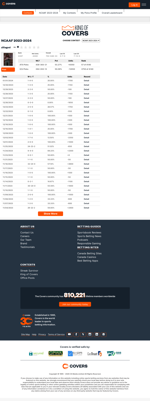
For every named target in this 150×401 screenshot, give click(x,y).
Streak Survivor (29, 270)
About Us (27, 226)
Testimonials (27, 247)
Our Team (25, 239)
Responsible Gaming (89, 243)
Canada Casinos (86, 257)
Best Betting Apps (87, 260)
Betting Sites (88, 247)
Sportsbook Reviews (89, 232)
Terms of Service (56, 334)
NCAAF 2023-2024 (48, 12)
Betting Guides (89, 226)
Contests (28, 12)
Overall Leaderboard (112, 12)
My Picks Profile (89, 12)
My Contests (69, 12)
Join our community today (75, 304)
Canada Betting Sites (89, 253)
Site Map (25, 334)
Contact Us (26, 232)
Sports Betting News (89, 236)
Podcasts (82, 239)
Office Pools (27, 277)
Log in (134, 4)
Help (34, 334)
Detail (86, 80)
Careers (24, 236)
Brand (23, 243)
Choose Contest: (71, 40)
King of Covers (29, 274)
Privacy (42, 334)
